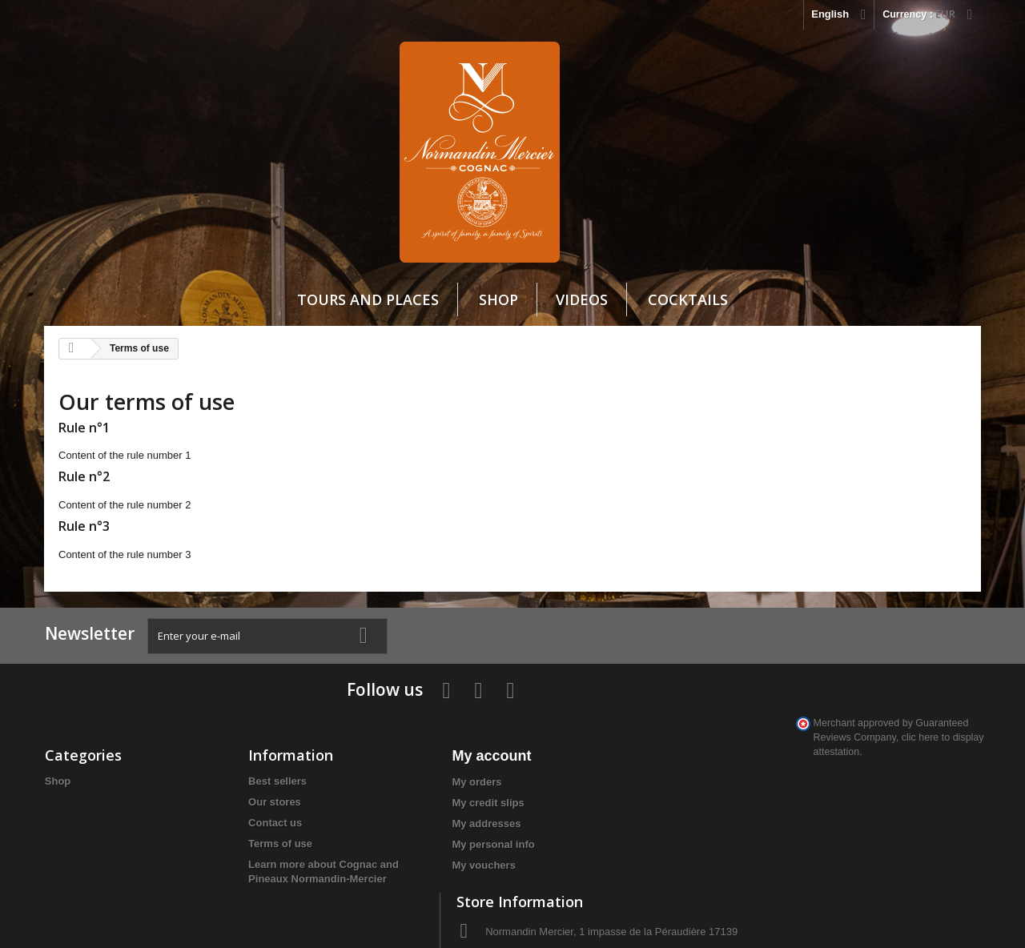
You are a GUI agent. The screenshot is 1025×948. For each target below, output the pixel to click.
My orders (389, 735)
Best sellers (233, 734)
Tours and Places (368, 299)
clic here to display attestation (804, 856)
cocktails (688, 299)
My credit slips (400, 755)
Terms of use (236, 796)
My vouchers (396, 818)
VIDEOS (582, 299)
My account (404, 709)
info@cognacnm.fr (792, 822)
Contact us (231, 775)
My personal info (405, 797)
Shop (498, 299)
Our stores (230, 755)
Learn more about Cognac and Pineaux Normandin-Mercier (268, 831)
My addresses (398, 776)
